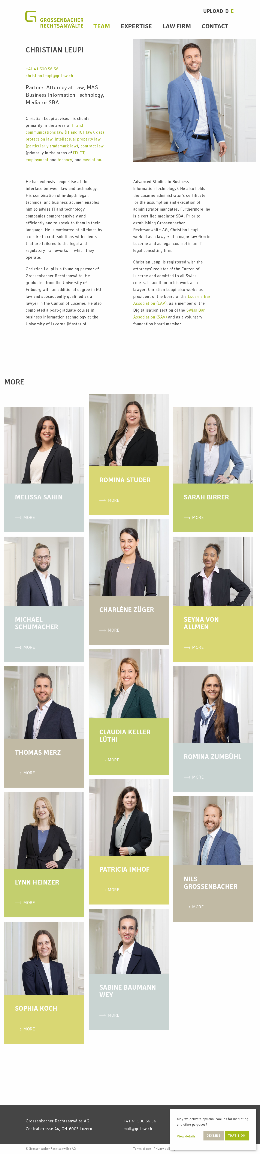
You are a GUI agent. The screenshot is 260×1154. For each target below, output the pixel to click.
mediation (92, 160)
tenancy (65, 160)
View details (186, 1137)
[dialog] (213, 1129)
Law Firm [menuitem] (177, 27)
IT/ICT (78, 153)
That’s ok (236, 1135)
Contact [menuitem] (215, 27)
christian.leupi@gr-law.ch (49, 76)
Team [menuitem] (101, 27)
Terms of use (142, 1149)
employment (37, 160)
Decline (213, 1135)
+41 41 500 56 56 (42, 69)
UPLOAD (213, 11)
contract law (92, 146)
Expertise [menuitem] (136, 27)
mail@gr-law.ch (138, 1129)
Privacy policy (163, 1149)
